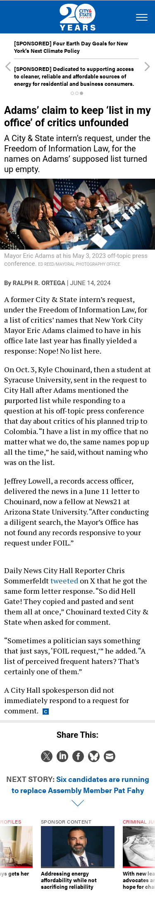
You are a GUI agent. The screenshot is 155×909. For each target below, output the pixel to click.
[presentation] (8, 858)
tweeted (65, 581)
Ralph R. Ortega (39, 283)
